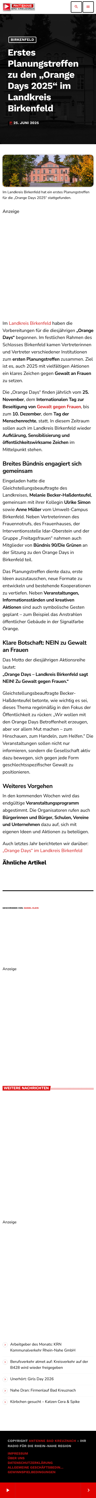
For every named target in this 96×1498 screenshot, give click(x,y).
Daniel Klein (31, 908)
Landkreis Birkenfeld (30, 323)
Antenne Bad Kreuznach (52, 1441)
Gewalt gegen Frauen (59, 407)
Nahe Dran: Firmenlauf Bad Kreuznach (43, 1390)
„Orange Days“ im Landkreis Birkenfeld (42, 851)
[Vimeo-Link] (18, 7)
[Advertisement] (48, 263)
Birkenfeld (22, 40)
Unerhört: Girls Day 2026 (32, 1379)
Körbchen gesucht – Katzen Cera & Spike (45, 1401)
